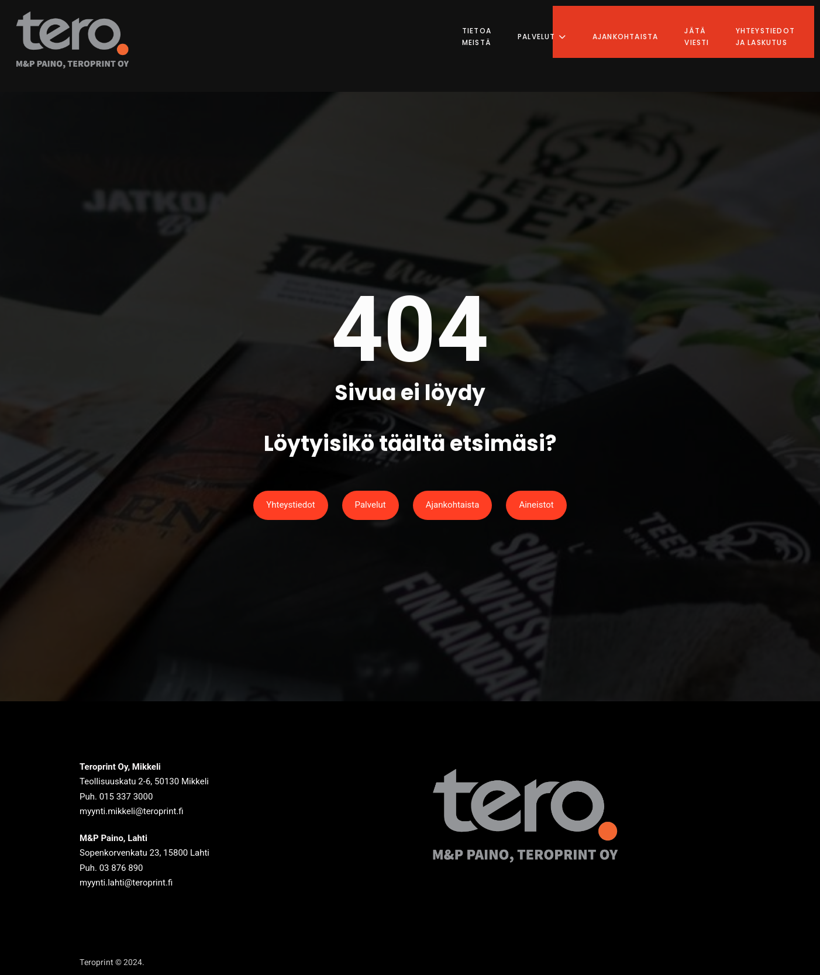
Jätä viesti (707, 26)
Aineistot (536, 504)
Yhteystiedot (290, 504)
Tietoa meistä (487, 26)
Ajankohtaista (636, 26)
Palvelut (552, 26)
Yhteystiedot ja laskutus (775, 26)
